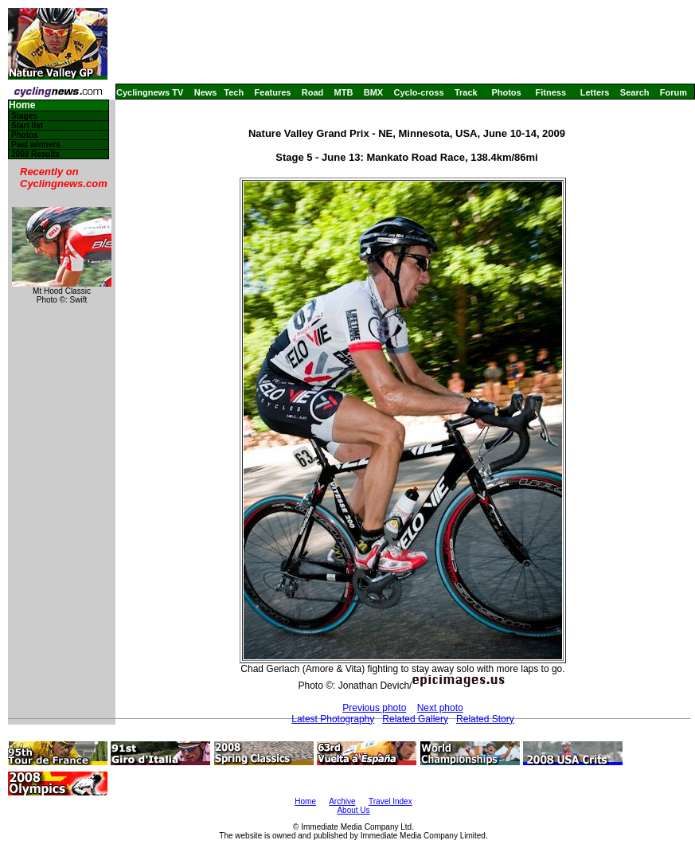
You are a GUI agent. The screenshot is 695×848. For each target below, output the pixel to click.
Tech (234, 92)
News (205, 92)
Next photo (440, 707)
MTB (343, 92)
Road (313, 92)
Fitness (550, 92)
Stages (24, 115)
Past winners (36, 144)
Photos (506, 92)
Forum (673, 92)
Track (466, 92)
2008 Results (35, 154)
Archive (342, 801)
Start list (27, 125)
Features (273, 92)
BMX (373, 92)
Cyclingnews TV (149, 92)
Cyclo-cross (419, 92)
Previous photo (374, 707)
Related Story (485, 719)
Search (635, 92)
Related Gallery (415, 719)
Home (22, 105)
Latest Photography (332, 719)
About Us (353, 810)
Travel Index (390, 801)
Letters (595, 92)
